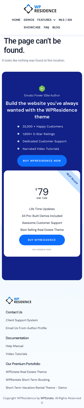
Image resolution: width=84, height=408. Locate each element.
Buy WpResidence (42, 240)
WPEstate (47, 398)
